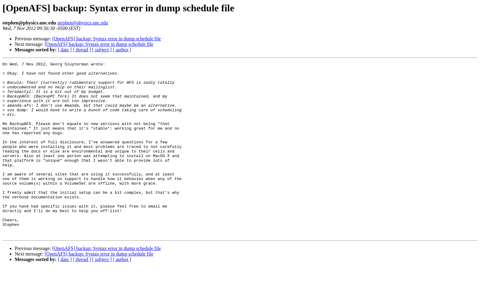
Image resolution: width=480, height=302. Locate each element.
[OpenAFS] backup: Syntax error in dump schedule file (106, 38)
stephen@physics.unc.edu (82, 22)
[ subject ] (102, 49)
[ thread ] (82, 49)
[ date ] (65, 49)
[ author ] (122, 49)
